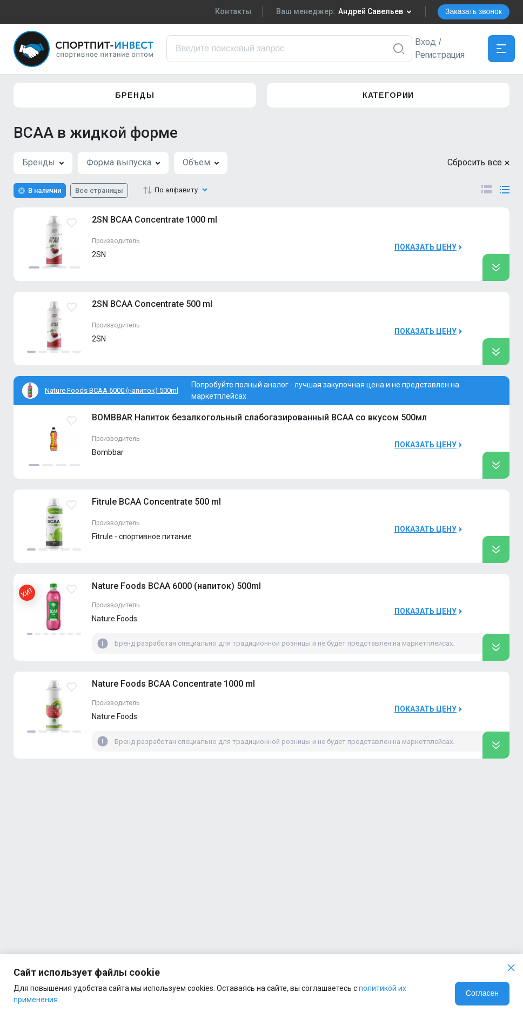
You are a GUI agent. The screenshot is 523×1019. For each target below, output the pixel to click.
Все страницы (99, 190)
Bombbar (108, 452)
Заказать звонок (473, 11)
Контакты (233, 11)
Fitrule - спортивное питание (142, 536)
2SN (99, 254)
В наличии (44, 190)
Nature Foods (114, 618)
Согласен (482, 993)
